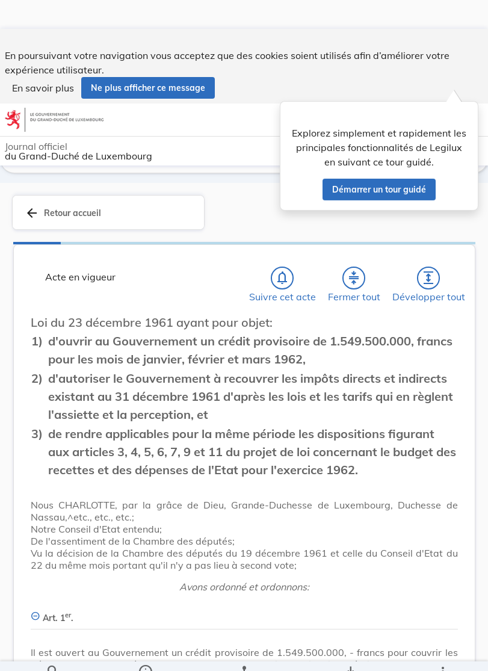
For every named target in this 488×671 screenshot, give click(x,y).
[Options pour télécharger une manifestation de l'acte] (350, 651)
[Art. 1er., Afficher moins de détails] (244, 613)
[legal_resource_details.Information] (145, 651)
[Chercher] (53, 651)
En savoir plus (43, 59)
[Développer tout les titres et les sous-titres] (428, 279)
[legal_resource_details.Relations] (244, 651)
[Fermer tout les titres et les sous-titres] (353, 279)
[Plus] (442, 651)
